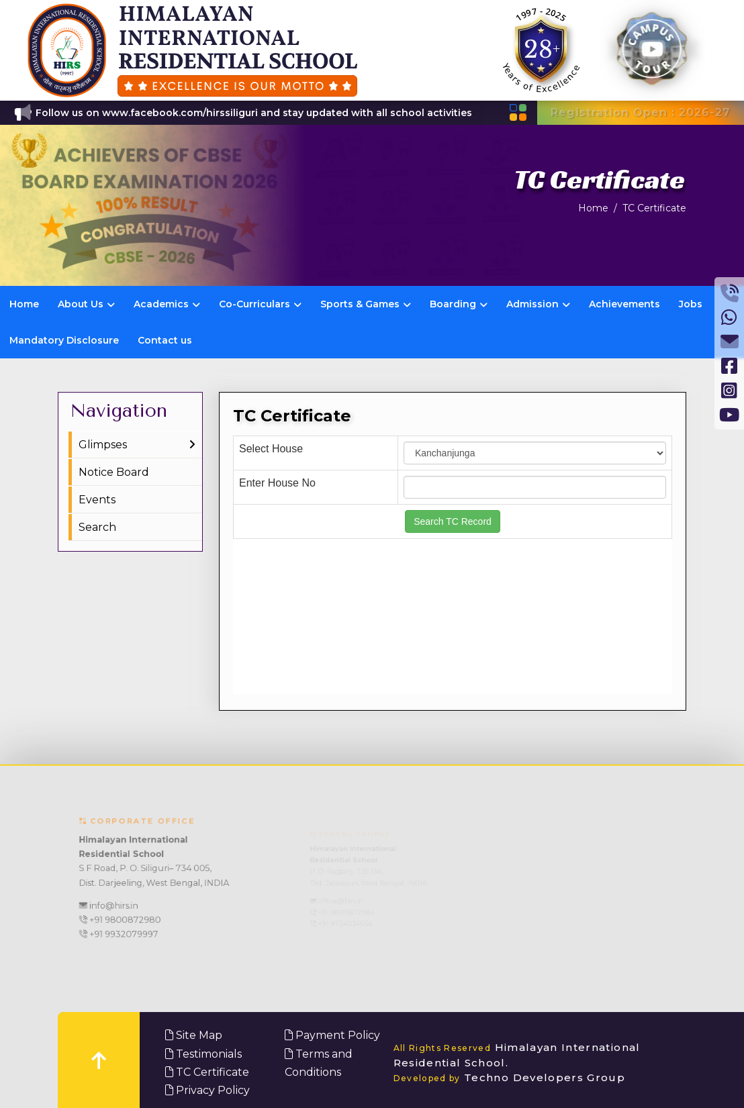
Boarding (458, 304)
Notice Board (114, 472)
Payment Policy (332, 1035)
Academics (167, 304)
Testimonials (203, 1054)
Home (593, 208)
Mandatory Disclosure (64, 340)
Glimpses (103, 444)
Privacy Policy (207, 1090)
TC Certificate (654, 208)
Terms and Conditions (319, 1063)
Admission (538, 304)
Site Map (193, 1035)
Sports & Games (365, 304)
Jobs (690, 304)
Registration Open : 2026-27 (641, 112)
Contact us (165, 340)
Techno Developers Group (509, 1077)
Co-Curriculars (260, 304)
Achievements (624, 304)
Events (97, 499)
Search (97, 527)
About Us (86, 304)
